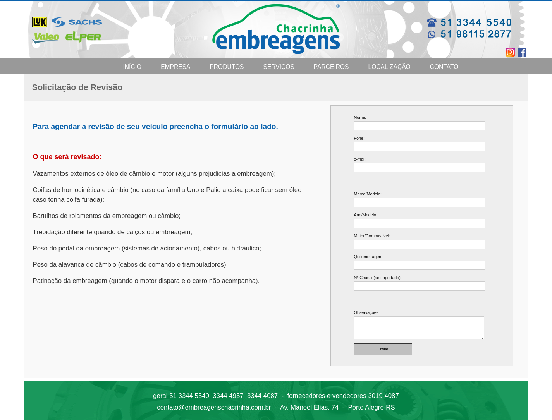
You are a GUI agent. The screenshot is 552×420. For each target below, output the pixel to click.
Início (132, 66)
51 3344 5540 (189, 395)
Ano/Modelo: (366, 215)
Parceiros (331, 66)
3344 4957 (228, 395)
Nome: (360, 117)
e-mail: (360, 159)
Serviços (278, 66)
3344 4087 (262, 395)
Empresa (175, 66)
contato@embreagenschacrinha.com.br (214, 407)
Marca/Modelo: (368, 194)
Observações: (367, 312)
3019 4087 (383, 395)
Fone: (359, 138)
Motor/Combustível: (372, 235)
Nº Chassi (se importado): (378, 277)
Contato (444, 66)
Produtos (227, 66)
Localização (389, 66)
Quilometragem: (369, 256)
